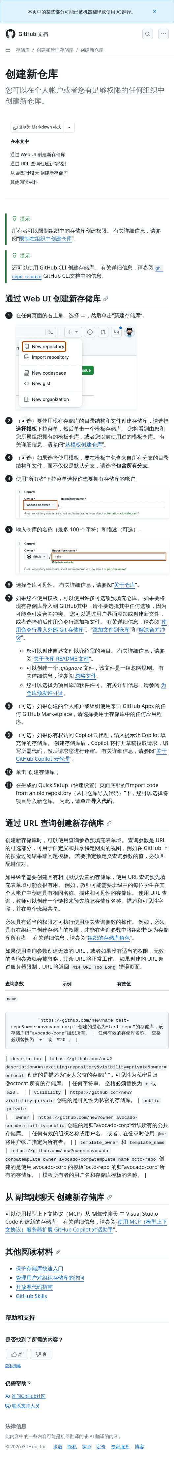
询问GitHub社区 (25, 1396)
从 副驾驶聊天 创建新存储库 (58, 1196)
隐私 (72, 1446)
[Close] (155, 10)
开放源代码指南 (34, 1286)
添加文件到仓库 (111, 629)
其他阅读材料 (33, 1251)
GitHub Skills (31, 1296)
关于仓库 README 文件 (61, 658)
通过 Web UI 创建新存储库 (56, 298)
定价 (101, 1446)
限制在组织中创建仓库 (45, 238)
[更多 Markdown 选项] (69, 127)
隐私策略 (13, 1366)
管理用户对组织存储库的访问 (50, 1277)
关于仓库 (124, 584)
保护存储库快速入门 (39, 1268)
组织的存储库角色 (109, 937)
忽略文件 (85, 675)
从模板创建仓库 (83, 444)
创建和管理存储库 (55, 50)
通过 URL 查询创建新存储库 (58, 822)
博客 (139, 1446)
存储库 (23, 50)
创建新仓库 (91, 50)
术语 (57, 1446)
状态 (86, 1446)
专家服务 (120, 1446)
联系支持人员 (22, 1405)
